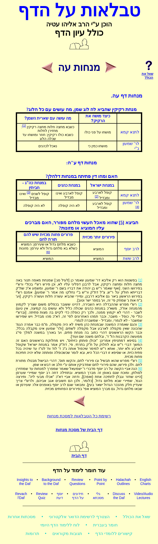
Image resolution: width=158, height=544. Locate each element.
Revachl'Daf (21, 496)
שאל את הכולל (136, 516)
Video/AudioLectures (143, 496)
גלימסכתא (98, 496)
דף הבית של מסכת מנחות (79, 429)
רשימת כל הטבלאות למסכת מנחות (79, 416)
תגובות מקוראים (67, 533)
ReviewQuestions (77, 482)
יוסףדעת (59, 496)
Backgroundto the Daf (51, 482)
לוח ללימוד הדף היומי (60, 525)
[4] (137, 207)
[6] (48, 252)
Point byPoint (100, 482)
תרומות (32, 533)
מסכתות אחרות (22, 516)
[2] (96, 196)
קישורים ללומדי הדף (113, 533)
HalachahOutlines (123, 482)
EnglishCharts (145, 482)
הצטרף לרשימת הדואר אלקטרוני (79, 516)
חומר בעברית (105, 525)
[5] (121, 222)
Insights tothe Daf (25, 482)
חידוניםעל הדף (78, 496)
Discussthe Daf (119, 496)
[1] (24, 125)
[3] (28, 192)
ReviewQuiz (42, 496)
